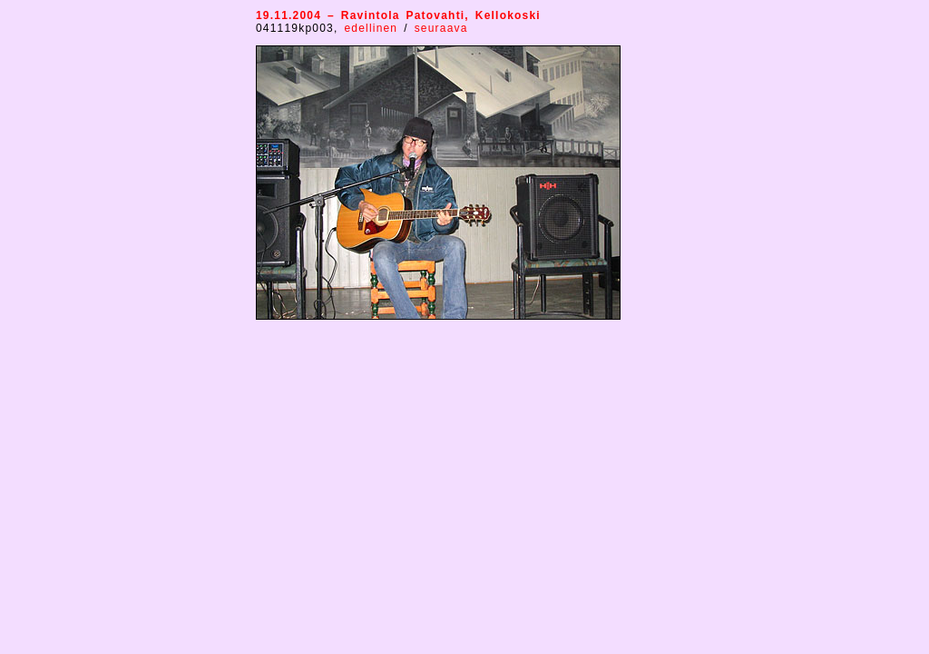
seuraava (441, 28)
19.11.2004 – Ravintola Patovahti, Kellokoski (398, 15)
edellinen (374, 28)
